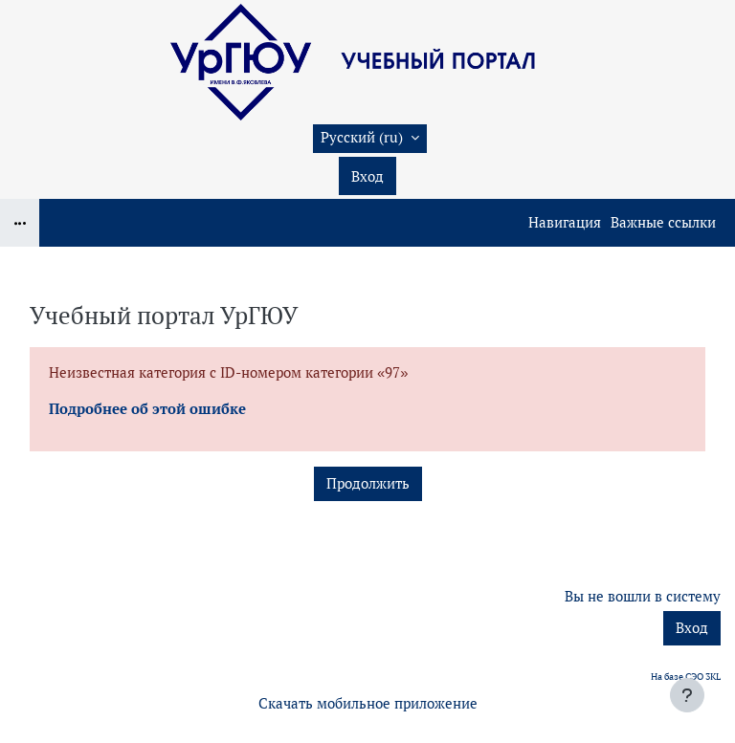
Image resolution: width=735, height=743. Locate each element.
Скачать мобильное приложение (368, 703)
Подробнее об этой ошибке (147, 409)
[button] (370, 138)
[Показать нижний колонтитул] (687, 695)
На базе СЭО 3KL (686, 676)
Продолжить (368, 483)
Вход (367, 176)
